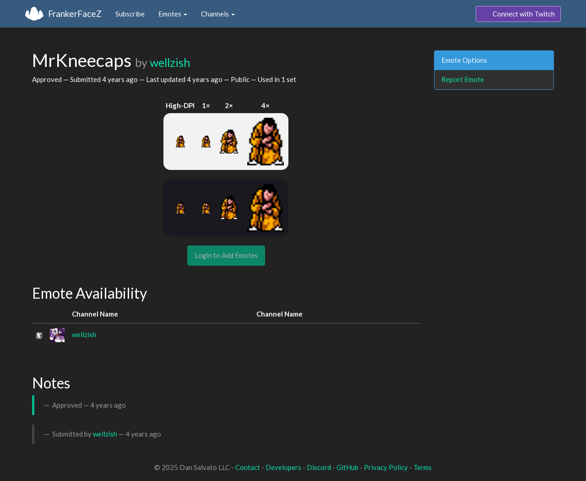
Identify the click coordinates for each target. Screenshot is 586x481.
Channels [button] (218, 14)
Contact (247, 467)
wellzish (170, 62)
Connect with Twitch (518, 14)
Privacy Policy (386, 467)
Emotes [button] (172, 14)
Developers (283, 467)
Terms (422, 467)
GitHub (347, 467)
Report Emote (462, 79)
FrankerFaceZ (75, 13)
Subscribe (130, 14)
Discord (319, 467)
